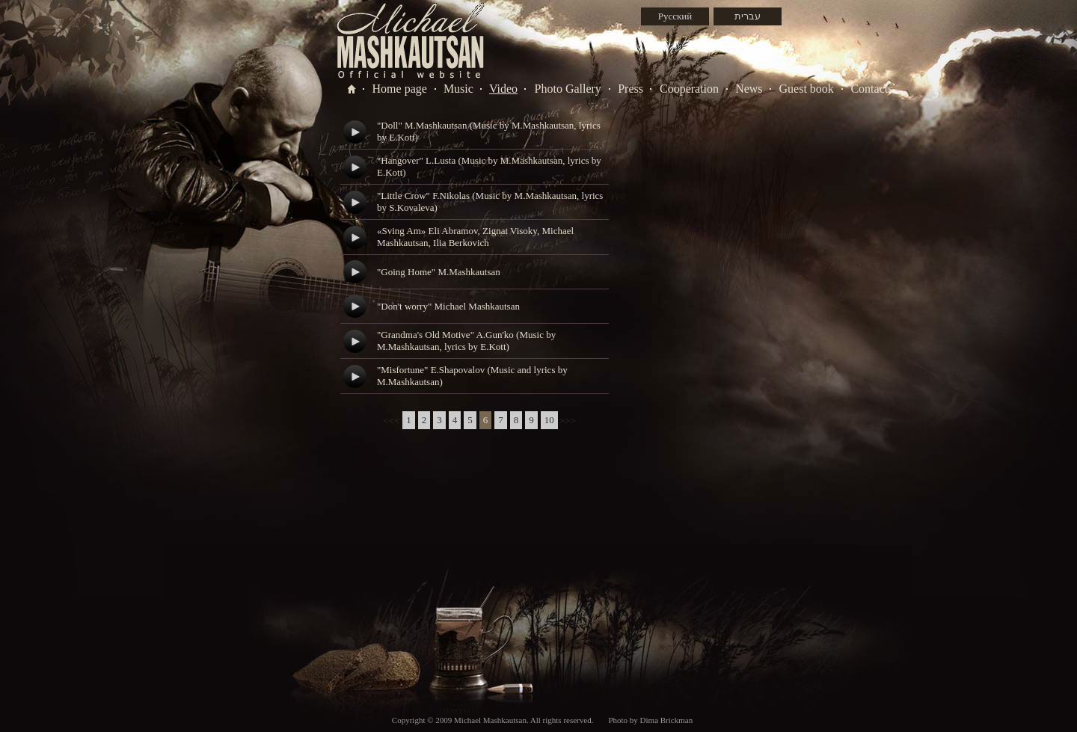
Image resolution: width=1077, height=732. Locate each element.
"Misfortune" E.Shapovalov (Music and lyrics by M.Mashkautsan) (472, 375)
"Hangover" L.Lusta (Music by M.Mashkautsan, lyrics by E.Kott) (489, 166)
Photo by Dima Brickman (650, 720)
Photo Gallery (568, 88)
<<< (391, 420)
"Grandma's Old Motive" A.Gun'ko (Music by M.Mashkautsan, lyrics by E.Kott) (466, 340)
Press (630, 88)
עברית (747, 16)
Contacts (871, 88)
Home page (399, 88)
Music (458, 88)
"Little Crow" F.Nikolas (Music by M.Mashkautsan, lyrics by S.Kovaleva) (490, 201)
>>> (567, 420)
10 (549, 419)
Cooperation (689, 88)
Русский (675, 16)
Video (503, 88)
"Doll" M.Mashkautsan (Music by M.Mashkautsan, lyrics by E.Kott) (489, 131)
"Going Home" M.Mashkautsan (438, 271)
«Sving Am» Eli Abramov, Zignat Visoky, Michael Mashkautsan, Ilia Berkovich (475, 236)
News (748, 88)
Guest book (806, 88)
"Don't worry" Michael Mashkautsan (448, 306)
